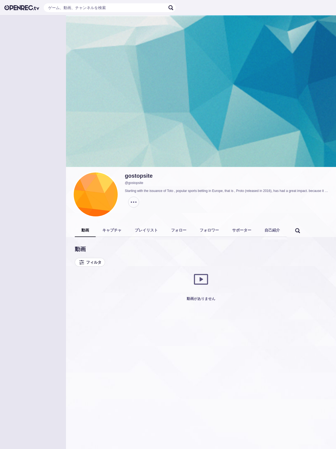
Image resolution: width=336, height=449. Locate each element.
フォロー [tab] (178, 230)
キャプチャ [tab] (112, 230)
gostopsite (139, 176)
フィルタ (89, 262)
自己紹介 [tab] (272, 230)
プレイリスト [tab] (146, 230)
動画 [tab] (85, 230)
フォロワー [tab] (209, 230)
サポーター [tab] (241, 230)
